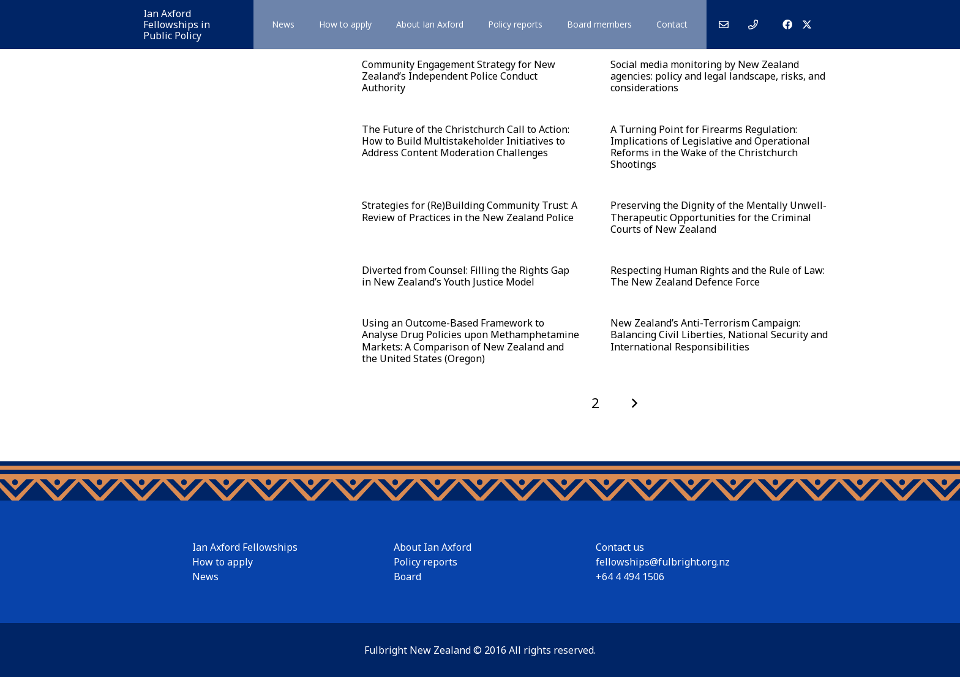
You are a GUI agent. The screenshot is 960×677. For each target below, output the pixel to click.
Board (407, 576)
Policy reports (425, 562)
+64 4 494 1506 (630, 576)
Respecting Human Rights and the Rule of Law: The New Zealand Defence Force (717, 276)
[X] (807, 24)
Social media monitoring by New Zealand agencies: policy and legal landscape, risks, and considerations (717, 76)
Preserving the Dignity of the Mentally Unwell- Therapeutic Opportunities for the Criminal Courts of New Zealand (718, 217)
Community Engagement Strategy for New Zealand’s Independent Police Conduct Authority (458, 76)
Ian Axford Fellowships (245, 547)
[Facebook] (787, 24)
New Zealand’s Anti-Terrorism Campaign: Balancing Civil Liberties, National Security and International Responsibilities (718, 334)
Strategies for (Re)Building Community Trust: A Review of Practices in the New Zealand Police (469, 211)
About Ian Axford (432, 547)
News (205, 576)
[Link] (724, 24)
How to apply (222, 562)
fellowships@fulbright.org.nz (663, 562)
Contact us (620, 547)
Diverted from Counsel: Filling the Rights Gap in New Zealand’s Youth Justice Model (465, 276)
